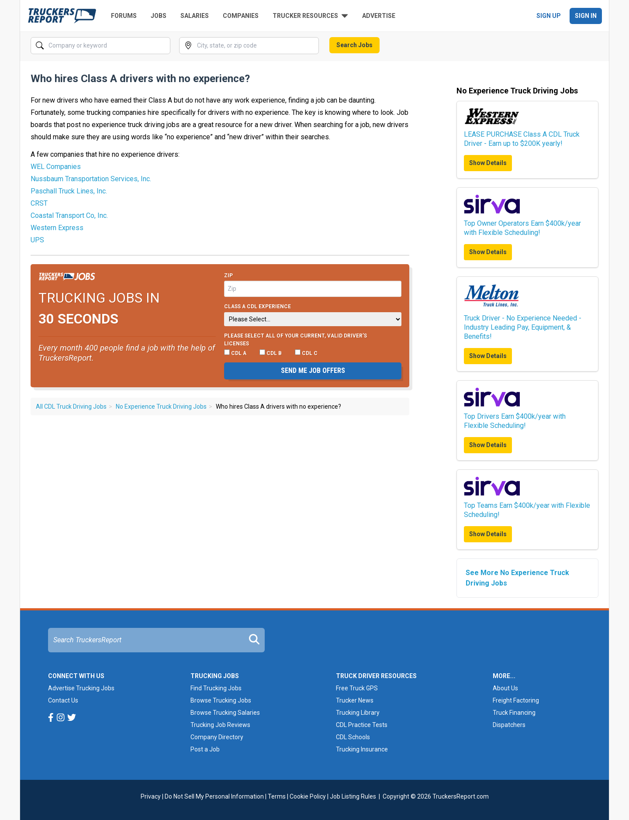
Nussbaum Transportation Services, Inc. (91, 179)
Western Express (57, 228)
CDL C (306, 352)
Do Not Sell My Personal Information (214, 796)
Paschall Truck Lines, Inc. (69, 191)
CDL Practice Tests (361, 724)
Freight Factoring (516, 700)
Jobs (158, 15)
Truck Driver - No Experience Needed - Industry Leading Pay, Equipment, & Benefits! (522, 327)
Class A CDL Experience (257, 306)
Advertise (378, 15)
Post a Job (205, 749)
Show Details (488, 162)
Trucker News (354, 700)
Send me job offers (313, 370)
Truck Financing (514, 712)
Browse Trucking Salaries (225, 712)
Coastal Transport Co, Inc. (69, 215)
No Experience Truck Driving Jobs (161, 406)
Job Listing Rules (353, 796)
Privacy (151, 796)
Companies (241, 15)
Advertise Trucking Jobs (81, 688)
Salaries (194, 15)
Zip (228, 275)
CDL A (235, 352)
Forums (124, 15)
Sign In (586, 15)
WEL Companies (56, 166)
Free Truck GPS (357, 688)
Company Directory (216, 737)
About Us (505, 688)
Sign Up (548, 15)
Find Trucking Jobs (216, 688)
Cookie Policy (308, 796)
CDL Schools (353, 737)
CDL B (270, 352)
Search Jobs (354, 44)
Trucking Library (358, 712)
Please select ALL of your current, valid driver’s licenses (295, 340)
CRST (39, 203)
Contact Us (63, 700)
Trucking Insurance (362, 749)
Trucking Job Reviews (220, 724)
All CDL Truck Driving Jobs (71, 406)
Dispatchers (509, 724)
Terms (277, 796)
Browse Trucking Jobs (220, 700)
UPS (37, 240)
